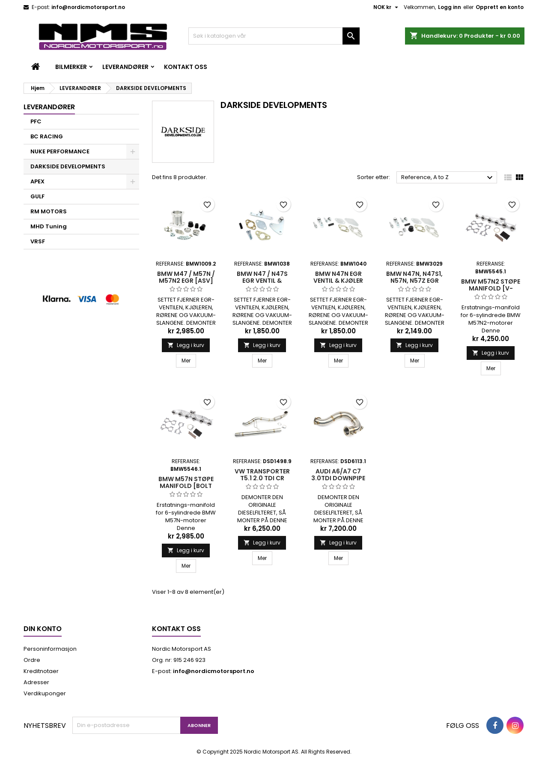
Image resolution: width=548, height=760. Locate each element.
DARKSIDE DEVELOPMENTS (67, 166)
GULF (37, 196)
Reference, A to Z (448, 178)
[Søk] (274, 36)
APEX (37, 181)
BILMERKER (71, 67)
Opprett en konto (500, 7)
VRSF (37, 241)
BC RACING (46, 136)
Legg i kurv (185, 345)
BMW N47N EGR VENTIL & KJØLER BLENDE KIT (338, 280)
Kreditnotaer (41, 671)
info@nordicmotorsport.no (88, 7)
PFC (36, 121)
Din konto (43, 629)
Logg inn (449, 7)
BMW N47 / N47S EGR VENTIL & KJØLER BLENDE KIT (262, 280)
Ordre (32, 660)
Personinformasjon (50, 649)
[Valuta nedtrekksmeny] (386, 7)
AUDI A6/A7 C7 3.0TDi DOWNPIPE (338, 474)
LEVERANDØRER (125, 67)
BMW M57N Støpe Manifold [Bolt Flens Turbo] (186, 486)
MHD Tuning (48, 226)
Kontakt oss (185, 67)
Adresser (36, 682)
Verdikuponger (45, 693)
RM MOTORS (48, 211)
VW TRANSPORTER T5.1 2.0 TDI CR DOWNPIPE (262, 478)
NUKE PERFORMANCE (59, 151)
